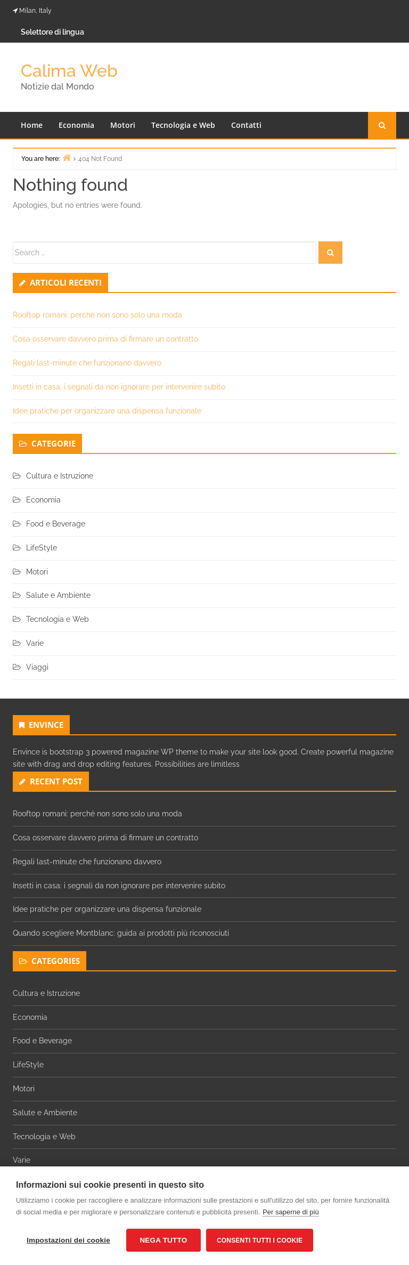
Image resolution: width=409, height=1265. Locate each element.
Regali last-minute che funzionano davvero (87, 363)
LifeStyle (41, 548)
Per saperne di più (291, 1212)
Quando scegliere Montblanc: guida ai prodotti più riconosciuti (121, 933)
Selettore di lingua (52, 32)
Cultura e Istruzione (59, 476)
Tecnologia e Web (183, 125)
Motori (122, 125)
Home (32, 125)
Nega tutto (163, 1240)
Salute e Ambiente (58, 595)
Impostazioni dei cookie (68, 1240)
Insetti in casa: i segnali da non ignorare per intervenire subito (119, 387)
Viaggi (37, 667)
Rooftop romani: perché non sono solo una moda (97, 315)
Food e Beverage (55, 524)
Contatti (246, 125)
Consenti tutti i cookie (259, 1240)
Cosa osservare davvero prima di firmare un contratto (105, 339)
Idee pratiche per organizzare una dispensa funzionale (107, 411)
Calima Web (69, 70)
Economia (76, 125)
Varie (35, 643)
